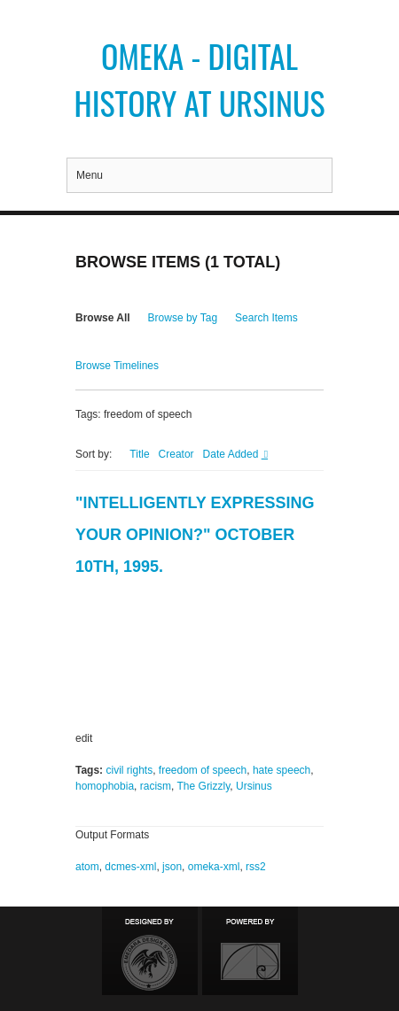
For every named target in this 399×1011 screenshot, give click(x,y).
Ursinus (254, 786)
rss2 (256, 867)
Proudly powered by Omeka (250, 951)
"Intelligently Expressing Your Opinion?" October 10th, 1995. (195, 534)
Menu (89, 175)
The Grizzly (204, 786)
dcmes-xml (130, 867)
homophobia (104, 786)
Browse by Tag (183, 318)
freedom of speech (202, 770)
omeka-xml (214, 867)
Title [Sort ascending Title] (139, 454)
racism (155, 786)
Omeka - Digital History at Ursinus (199, 79)
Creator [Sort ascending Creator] (176, 454)
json (172, 867)
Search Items (266, 318)
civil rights (129, 770)
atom (87, 867)
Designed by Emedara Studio (150, 951)
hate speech (281, 770)
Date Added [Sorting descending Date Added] (232, 454)
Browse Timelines (117, 365)
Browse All (102, 318)
